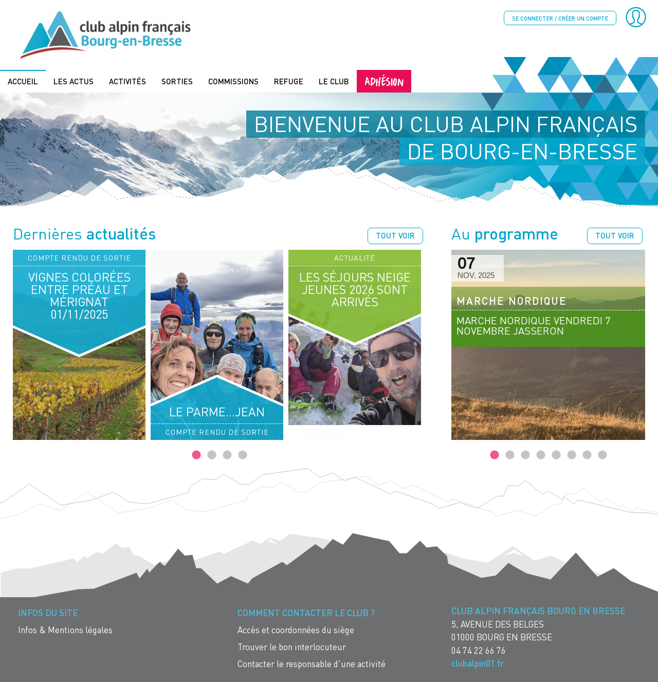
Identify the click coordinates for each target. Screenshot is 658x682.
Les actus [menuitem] (73, 80)
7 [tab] (587, 455)
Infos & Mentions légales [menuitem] (65, 629)
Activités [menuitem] (127, 80)
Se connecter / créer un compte (560, 18)
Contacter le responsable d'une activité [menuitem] (311, 663)
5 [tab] (556, 455)
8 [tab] (602, 455)
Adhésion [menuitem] (384, 80)
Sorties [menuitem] (177, 80)
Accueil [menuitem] (23, 80)
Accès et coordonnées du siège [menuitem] (295, 629)
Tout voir (395, 234)
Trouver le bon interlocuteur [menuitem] (291, 646)
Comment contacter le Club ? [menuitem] (306, 612)
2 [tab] (212, 455)
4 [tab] (242, 455)
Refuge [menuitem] (288, 80)
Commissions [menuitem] (233, 80)
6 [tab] (571, 455)
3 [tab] (227, 455)
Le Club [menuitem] (334, 80)
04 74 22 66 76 (478, 649)
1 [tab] (196, 455)
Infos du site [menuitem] (48, 612)
